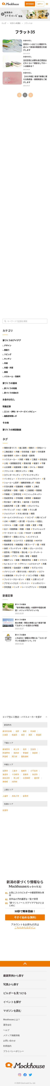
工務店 (34, 459)
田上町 (16, 778)
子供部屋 (19, 498)
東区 (25, 731)
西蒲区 (38, 735)
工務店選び (8, 452)
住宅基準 (41, 452)
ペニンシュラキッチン (33, 494)
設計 (33, 452)
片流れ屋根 (8, 486)
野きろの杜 (22, 572)
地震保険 (17, 467)
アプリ (15, 556)
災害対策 (37, 533)
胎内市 (16, 753)
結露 (17, 560)
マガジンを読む (15, 23)
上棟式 (36, 486)
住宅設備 (42, 587)
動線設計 (37, 498)
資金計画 (27, 463)
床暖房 (26, 568)
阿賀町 (5, 756)
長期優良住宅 (15, 463)
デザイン (7, 345)
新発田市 (6, 749)
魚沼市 (35, 774)
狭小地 (24, 552)
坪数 (40, 525)
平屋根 (7, 494)
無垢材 (40, 467)
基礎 (35, 560)
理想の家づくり (10, 448)
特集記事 (7, 406)
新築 (28, 525)
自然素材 (7, 490)
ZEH (17, 455)
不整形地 (15, 552)
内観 (16, 525)
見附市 (25, 774)
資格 (25, 548)
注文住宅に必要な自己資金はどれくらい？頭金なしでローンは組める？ (35, 63)
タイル (32, 467)
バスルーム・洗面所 (12, 376)
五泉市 (33, 749)
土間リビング (38, 579)
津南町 (5, 782)
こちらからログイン (25, 927)
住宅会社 (43, 459)
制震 (22, 529)
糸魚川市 (15, 796)
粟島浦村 (24, 756)
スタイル (7, 525)
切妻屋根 (19, 486)
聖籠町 (25, 753)
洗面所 (7, 556)
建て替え (17, 502)
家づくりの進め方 (11, 393)
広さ (6, 529)
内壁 (22, 525)
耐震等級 (14, 529)
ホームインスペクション (14, 517)
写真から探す (11, 984)
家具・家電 (24, 556)
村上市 (16, 749)
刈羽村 (14, 782)
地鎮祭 (28, 486)
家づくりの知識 (10, 388)
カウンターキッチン (12, 475)
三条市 (14, 771)
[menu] (46, 3)
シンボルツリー (39, 583)
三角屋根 (30, 490)
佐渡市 (5, 810)
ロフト (41, 572)
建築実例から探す (13, 975)
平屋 (43, 463)
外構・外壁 (8, 368)
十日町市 (15, 774)
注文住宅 (35, 502)
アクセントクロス (11, 583)
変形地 (7, 552)
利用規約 (7, 1046)
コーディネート (36, 552)
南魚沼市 (6, 778)
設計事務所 (8, 455)
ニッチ (16, 587)
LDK (6, 521)
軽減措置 (7, 541)
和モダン (32, 572)
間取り (7, 350)
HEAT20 (38, 541)
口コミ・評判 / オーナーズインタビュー (20, 411)
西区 (30, 735)
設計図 (26, 502)
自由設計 (17, 568)
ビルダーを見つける (14, 993)
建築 (24, 506)
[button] (25, 716)
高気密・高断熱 (28, 455)
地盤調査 (19, 544)
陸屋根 (39, 490)
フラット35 (8, 471)
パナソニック (9, 572)
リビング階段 (32, 575)
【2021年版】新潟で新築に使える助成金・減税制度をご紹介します (35, 79)
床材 (6, 548)
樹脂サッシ (8, 560)
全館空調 (29, 541)
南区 (23, 735)
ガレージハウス (36, 548)
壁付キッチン (21, 471)
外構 (44, 564)
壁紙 (31, 471)
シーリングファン (29, 587)
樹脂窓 (34, 556)
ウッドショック (39, 529)
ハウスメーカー (10, 459)
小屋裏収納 (8, 575)
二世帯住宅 (16, 494)
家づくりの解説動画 (12, 429)
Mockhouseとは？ (11, 1019)
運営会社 (7, 1025)
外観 (17, 452)
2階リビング (41, 517)
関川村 (14, 756)
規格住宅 (7, 568)
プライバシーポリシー (13, 1051)
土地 (6, 463)
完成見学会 (8, 498)
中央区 (33, 731)
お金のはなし (27, 40)
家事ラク (7, 537)
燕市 (25, 749)
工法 (21, 533)
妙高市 (25, 796)
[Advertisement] (25, 179)
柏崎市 (24, 771)
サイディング (9, 510)
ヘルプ (6, 1030)
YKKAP (28, 533)
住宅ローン (41, 448)
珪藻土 (40, 521)
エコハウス (18, 541)
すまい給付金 (23, 514)
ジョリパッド (9, 514)
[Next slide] (47, 14)
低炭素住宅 (8, 544)
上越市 (5, 796)
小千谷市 (34, 771)
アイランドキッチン (31, 475)
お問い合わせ (9, 1041)
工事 (17, 506)
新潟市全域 (7, 731)
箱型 (33, 514)
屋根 (6, 372)
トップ (4, 23)
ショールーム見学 (11, 483)
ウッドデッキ (15, 548)
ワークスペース (10, 533)
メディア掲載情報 (11, 1035)
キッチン (7, 359)
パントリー (25, 583)
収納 (25, 467)
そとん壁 (33, 510)
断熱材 (28, 498)
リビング (7, 354)
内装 (6, 363)
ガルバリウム (33, 506)
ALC (19, 510)
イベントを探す (12, 1002)
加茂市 (5, 774)
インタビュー (9, 479)
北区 (17, 731)
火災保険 (7, 467)
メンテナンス (32, 537)
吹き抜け (7, 502)
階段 (42, 575)
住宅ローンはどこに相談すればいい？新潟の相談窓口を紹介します (35, 47)
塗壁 (25, 510)
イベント (43, 560)
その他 (6, 422)
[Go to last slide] (2, 14)
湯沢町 (36, 778)
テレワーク (20, 575)
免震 (28, 529)
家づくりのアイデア (12, 340)
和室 (43, 544)
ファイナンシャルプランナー (29, 479)
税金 (38, 483)
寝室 (28, 579)
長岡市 (5, 771)
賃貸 (34, 525)
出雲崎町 (26, 778)
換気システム (19, 537)
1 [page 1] (25, 95)
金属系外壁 (8, 506)
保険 (27, 459)
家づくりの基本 (10, 383)
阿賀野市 (6, 753)
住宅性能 (25, 452)
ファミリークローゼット (14, 579)
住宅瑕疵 (7, 587)
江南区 (5, 735)
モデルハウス (37, 568)
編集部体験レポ (10, 416)
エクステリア (34, 564)
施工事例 (23, 448)
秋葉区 (14, 735)
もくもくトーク (10, 564)
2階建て (13, 521)
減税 (22, 490)
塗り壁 (22, 521)
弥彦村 (35, 753)
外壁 (21, 459)
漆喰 (16, 490)
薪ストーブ (30, 544)
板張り (36, 463)
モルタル (31, 521)
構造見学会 (26, 560)
